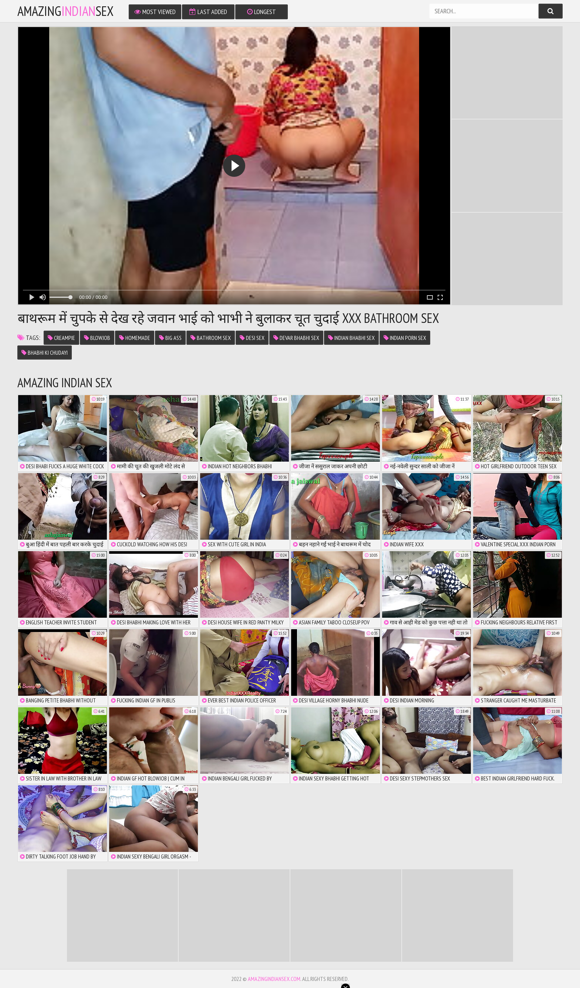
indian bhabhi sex (351, 337)
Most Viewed (155, 11)
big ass (170, 337)
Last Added (208, 11)
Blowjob (97, 337)
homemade (134, 337)
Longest (261, 11)
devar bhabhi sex (296, 337)
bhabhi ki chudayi (44, 352)
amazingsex (65, 11)
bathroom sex (210, 337)
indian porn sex (405, 337)
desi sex (252, 337)
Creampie (61, 337)
